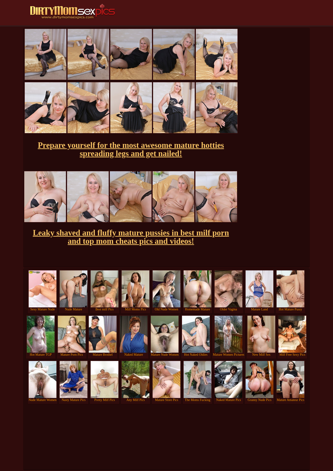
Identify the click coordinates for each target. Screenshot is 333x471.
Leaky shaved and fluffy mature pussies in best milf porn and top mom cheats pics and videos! (131, 237)
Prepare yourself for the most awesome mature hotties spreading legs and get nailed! (131, 149)
